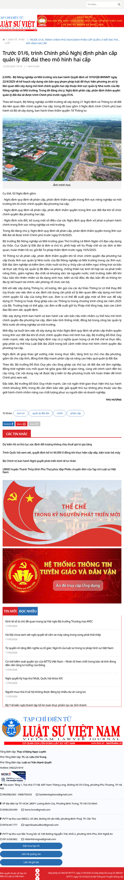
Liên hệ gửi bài (31, 862)
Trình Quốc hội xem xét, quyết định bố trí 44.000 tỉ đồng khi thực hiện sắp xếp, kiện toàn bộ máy (61, 452)
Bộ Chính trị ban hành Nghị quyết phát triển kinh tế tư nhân (39, 461)
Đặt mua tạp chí (31, 845)
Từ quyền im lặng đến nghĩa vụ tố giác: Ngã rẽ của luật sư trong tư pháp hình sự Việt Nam (59, 648)
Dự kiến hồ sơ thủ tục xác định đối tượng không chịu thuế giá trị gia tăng (47, 444)
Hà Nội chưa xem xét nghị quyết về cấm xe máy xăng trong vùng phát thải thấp (53, 635)
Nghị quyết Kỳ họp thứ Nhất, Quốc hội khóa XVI (34, 678)
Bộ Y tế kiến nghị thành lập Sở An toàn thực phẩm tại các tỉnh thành (46, 705)
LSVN (60, 413)
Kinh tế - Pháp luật (15, 41)
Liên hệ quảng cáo (31, 854)
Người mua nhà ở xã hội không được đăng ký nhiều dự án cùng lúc (45, 692)
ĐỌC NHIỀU (28, 611)
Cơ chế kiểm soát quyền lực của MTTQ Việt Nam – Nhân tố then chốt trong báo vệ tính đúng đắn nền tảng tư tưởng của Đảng (60, 663)
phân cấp (75, 413)
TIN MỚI (10, 611)
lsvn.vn (21, 413)
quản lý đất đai (40, 413)
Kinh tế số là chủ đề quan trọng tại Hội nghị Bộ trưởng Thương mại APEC (49, 621)
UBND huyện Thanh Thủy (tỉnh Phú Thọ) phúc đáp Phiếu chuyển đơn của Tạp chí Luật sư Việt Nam (59, 471)
